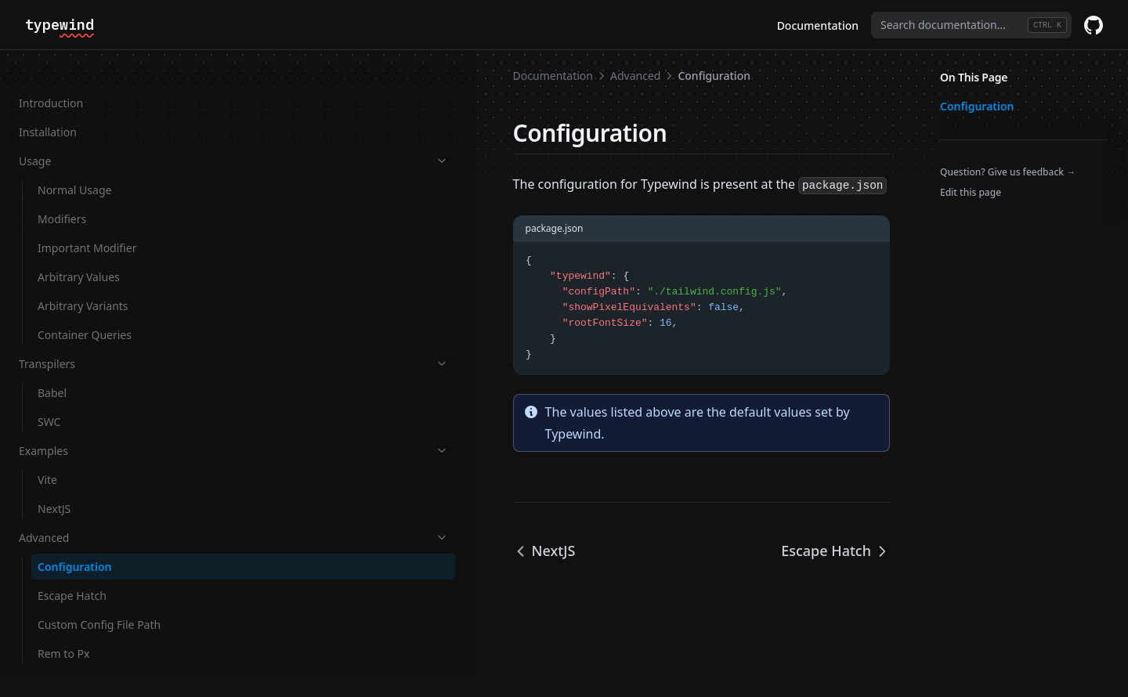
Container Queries (85, 305)
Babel (52, 363)
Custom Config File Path (99, 595)
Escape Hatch (72, 566)
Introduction (51, 74)
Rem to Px (63, 624)
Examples (96, 421)
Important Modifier (87, 218)
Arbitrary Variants (83, 276)
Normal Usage (74, 160)
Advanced (96, 508)
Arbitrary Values (79, 247)
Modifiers (62, 189)
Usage (96, 132)
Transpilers (96, 334)
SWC (49, 392)
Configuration (75, 537)
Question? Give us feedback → (1008, 172)
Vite (47, 450)
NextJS (54, 479)
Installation (48, 103)
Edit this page (970, 192)
